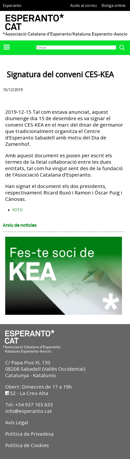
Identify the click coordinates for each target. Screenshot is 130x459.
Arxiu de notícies (20, 225)
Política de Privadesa (29, 433)
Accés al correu (83, 5)
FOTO (17, 209)
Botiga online (113, 5)
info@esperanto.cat (28, 411)
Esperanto (12, 5)
